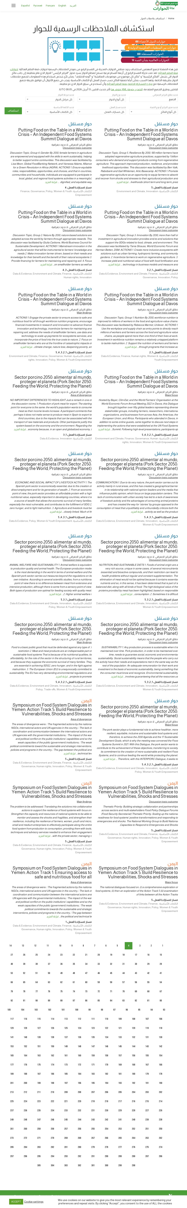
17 (136, 954)
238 (160, 1119)
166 (160, 1064)
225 (12, 1101)
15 (161, 954)
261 (12, 1128)
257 (66, 1128)
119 (147, 1028)
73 (86, 991)
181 (120, 1073)
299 (120, 1165)
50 (49, 973)
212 (25, 1092)
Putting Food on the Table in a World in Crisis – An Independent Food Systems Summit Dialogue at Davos (141, 134)
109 (120, 1018)
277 (120, 1147)
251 (147, 1128)
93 (164, 1009)
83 (123, 1000)
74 (74, 991)
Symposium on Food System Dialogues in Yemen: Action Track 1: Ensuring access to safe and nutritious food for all (51, 872)
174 (52, 1064)
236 (25, 1110)
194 (106, 1083)
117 (12, 1018)
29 (148, 964)
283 (39, 1147)
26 (24, 954)
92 (12, 1000)
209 (66, 1092)
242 (106, 1119)
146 (106, 1046)
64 (36, 982)
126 (52, 1028)
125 (66, 1028)
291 (93, 1156)
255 (93, 1128)
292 (79, 1156)
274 (160, 1147)
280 (79, 1147)
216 (133, 1101)
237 (12, 1110)
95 (139, 1009)
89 (49, 1000)
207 (93, 1092)
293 (66, 1156)
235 (39, 1110)
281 (66, 1147)
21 (86, 954)
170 (106, 1064)
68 (148, 991)
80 (161, 1000)
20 (99, 954)
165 (12, 1055)
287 (147, 1156)
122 (106, 1028)
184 (79, 1073)
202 (160, 1092)
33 (99, 964)
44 (123, 973)
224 (25, 1101)
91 (24, 1000)
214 (160, 1101)
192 (133, 1083)
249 (12, 1119)
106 (160, 1018)
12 (35, 945)
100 (76, 1009)
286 (160, 1156)
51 (36, 973)
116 (25, 1018)
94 (151, 1009)
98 (102, 1009)
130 (160, 1037)
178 (160, 1073)
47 (86, 973)
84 (111, 1000)
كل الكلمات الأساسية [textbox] (61, 111)
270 (52, 1138)
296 (25, 1156)
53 (12, 973)
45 (111, 973)
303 (66, 1165)
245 (66, 1119)
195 (93, 1083)
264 (133, 1138)
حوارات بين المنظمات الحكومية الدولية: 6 (152, 48)
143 (147, 1046)
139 (39, 1037)
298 (133, 1165)
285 (12, 1147)
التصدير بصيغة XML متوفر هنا (127, 89)
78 (24, 991)
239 (147, 1119)
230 (106, 1110)
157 (120, 1055)
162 (52, 1055)
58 (111, 982)
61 (74, 982)
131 (147, 1037)
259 (39, 1128)
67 (161, 991)
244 (79, 1119)
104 (22, 1009)
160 (79, 1055)
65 (24, 982)
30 (136, 964)
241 (120, 1119)
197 (66, 1083)
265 (120, 1138)
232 (79, 1110)
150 (52, 1046)
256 (79, 1128)
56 (136, 982)
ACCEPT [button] (16, 1201)
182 (106, 1073)
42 (148, 973)
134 (106, 1037)
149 (66, 1046)
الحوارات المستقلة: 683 (150, 54)
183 (93, 1073)
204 (133, 1092)
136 (79, 1037)
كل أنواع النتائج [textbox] (168, 111)
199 (39, 1083)
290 (106, 1156)
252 (133, 1128)
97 (114, 1009)
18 (123, 954)
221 (66, 1101)
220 (79, 1101)
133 (120, 1037)
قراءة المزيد (122, 182)
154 (160, 1055)
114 (52, 1018)
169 (120, 1064)
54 (161, 982)
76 (49, 991)
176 (25, 1064)
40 (12, 964)
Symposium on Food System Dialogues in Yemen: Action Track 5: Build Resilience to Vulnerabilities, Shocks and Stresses (52, 709)
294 (52, 1156)
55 (148, 982)
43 (136, 973)
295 (39, 1156)
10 (60, 945)
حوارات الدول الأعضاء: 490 (150, 41)
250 (160, 1128)
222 (52, 1101)
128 (25, 1028)
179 (147, 1073)
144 (133, 1046)
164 (25, 1055)
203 (147, 1092)
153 (12, 1046)
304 (52, 1165)
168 (133, 1064)
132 (133, 1037)
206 (106, 1092)
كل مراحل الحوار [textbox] (63, 99)
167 (147, 1064)
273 (12, 1138)
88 (61, 1000)
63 (49, 982)
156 (133, 1055)
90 (36, 1000)
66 (12, 982)
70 (123, 991)
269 (66, 1138)
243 (93, 1119)
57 (123, 982)
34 (86, 964)
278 (106, 1147)
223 (39, 1101)
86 (86, 1000)
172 (79, 1064)
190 (160, 1083)
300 (106, 1165)
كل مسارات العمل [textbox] (114, 111)
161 (66, 1055)
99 (89, 1009)
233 (66, 1110)
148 (79, 1046)
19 (111, 954)
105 (9, 1009)
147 (93, 1046)
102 (49, 1009)
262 (160, 1138)
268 (79, 1138)
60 (86, 982)
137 (66, 1037)
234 (52, 1110)
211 (39, 1092)
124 (79, 1028)
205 (120, 1092)
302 (79, 1165)
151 (39, 1046)
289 (120, 1156)
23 (61, 954)
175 (39, 1064)
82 (136, 1000)
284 (25, 1147)
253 (120, 1128)
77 (36, 991)
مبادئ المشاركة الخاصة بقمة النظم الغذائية (130, 83)
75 (61, 991)
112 (79, 1018)
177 (12, 1064)
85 (99, 1000)
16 (148, 954)
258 (52, 1128)
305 (39, 1165)
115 (39, 1018)
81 (148, 1000)
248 (25, 1119)
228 (133, 1110)
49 (61, 973)
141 (12, 1037)
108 (133, 1018)
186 (52, 1073)
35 (74, 964)
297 (12, 1156)
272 (25, 1138)
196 (79, 1083)
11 (48, 945)
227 (147, 1110)
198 (52, 1083)
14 (10, 945)
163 (39, 1055)
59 (99, 982)
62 (61, 982)
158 (106, 1055)
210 (52, 1092)
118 (160, 1028)
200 (25, 1083)
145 (120, 1046)
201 (12, 1083)
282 (52, 1147)
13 (23, 945)
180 (133, 1073)
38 (36, 964)
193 (120, 1083)
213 (12, 1092)
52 (24, 973)
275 (147, 1147)
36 (61, 964)
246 (52, 1119)
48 (74, 973)
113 (66, 1018)
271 (39, 1138)
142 (160, 1046)
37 (49, 964)
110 (106, 1018)
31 (123, 964)
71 (111, 991)
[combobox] (102, 99)
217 (120, 1101)
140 (25, 1037)
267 (93, 1138)
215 (147, 1101)
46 (99, 973)
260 (25, 1128)
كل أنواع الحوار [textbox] (116, 99)
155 (147, 1055)
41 (161, 973)
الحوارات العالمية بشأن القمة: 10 (150, 60)
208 (79, 1092)
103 (36, 1009)
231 (93, 1110)
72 (99, 991)
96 (127, 1009)
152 (25, 1046)
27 (12, 954)
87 (74, 1000)
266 (106, 1138)
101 (63, 1009)
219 (93, 1101)
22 (74, 954)
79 (12, 991)
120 (133, 1028)
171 (93, 1064)
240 (133, 1119)
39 (24, 964)
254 (106, 1128)
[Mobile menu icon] (13, 5)
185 (66, 1073)
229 (120, 1110)
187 (39, 1073)
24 (49, 954)
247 (39, 1119)
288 (133, 1156)
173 (66, 1064)
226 (160, 1110)
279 (93, 1147)
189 (12, 1073)
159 (93, 1055)
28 (161, 964)
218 (106, 1101)
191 (147, 1083)
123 (93, 1028)
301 (93, 1165)
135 (93, 1037)
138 (52, 1037)
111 (93, 1018)
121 (120, 1028)
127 (39, 1028)
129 (12, 1028)
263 (147, 1138)
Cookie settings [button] (33, 1201)
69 (136, 991)
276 (133, 1147)
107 (147, 1018)
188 (25, 1073)
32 (111, 964)
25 (36, 954)
